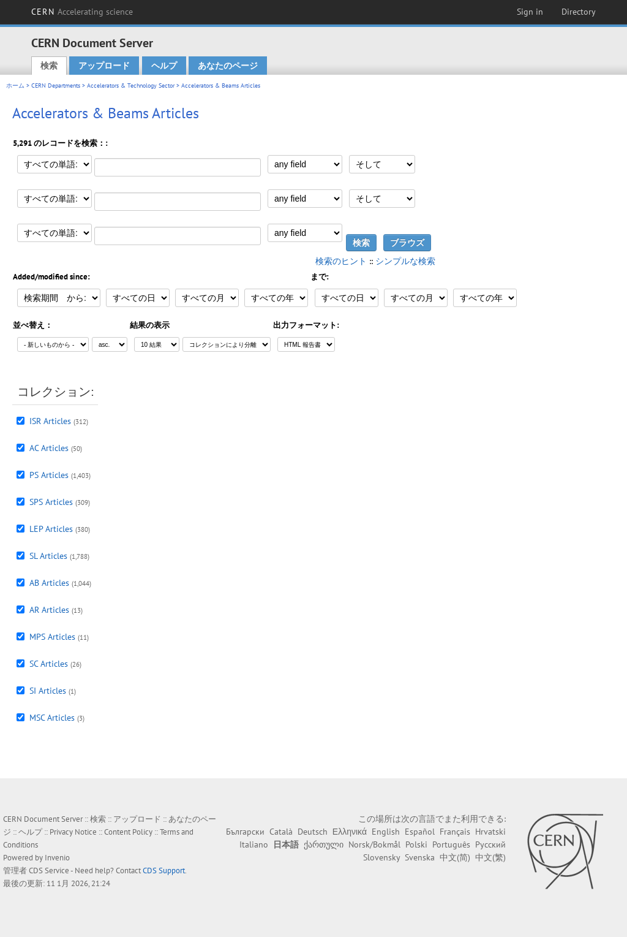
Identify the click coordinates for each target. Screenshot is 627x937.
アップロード (104, 65)
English (386, 831)
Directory (578, 11)
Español (420, 831)
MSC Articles (52, 717)
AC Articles (49, 447)
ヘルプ (164, 65)
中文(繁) (490, 857)
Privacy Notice (73, 832)
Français (455, 831)
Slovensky (381, 857)
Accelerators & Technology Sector (131, 85)
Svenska (420, 857)
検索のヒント (341, 261)
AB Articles (49, 582)
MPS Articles (52, 636)
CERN (82, 11)
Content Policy (128, 832)
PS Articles (49, 474)
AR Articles (49, 609)
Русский (490, 844)
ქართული (324, 844)
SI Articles (47, 690)
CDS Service (49, 870)
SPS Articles (51, 501)
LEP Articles (51, 528)
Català (281, 831)
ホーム (15, 85)
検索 (49, 65)
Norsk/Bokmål (374, 844)
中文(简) (455, 857)
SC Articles (48, 663)
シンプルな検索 (405, 261)
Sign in (530, 11)
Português (451, 844)
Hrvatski (490, 831)
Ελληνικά (349, 831)
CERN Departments (55, 85)
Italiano (253, 844)
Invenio (57, 857)
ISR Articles (50, 421)
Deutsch (313, 831)
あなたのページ (228, 65)
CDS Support (164, 870)
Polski (416, 844)
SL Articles (48, 555)
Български (245, 831)
